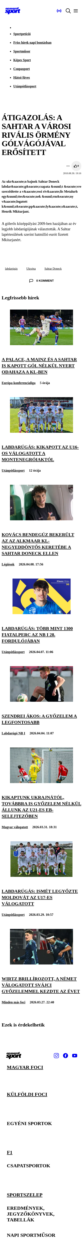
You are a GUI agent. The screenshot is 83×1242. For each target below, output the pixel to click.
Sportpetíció (22, 34)
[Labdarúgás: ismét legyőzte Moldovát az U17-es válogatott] (41, 876)
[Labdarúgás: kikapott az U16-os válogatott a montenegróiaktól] (41, 431)
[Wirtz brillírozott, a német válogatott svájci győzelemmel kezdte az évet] (41, 963)
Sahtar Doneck (53, 268)
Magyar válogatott (15, 827)
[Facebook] (65, 1055)
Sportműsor (21, 51)
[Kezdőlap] (13, 10)
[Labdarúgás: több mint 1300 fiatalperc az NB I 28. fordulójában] (41, 613)
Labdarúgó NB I (13, 733)
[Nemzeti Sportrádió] (59, 11)
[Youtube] (74, 1055)
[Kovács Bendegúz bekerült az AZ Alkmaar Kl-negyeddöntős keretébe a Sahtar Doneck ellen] (41, 519)
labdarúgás (11, 268)
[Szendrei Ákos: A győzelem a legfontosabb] (41, 700)
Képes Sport (22, 60)
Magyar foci (25, 1067)
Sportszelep (24, 1194)
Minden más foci (13, 1002)
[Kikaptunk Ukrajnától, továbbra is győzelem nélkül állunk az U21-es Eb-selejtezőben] (41, 782)
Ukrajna (31, 268)
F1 (9, 1152)
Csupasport (21, 69)
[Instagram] (56, 1055)
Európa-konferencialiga (18, 383)
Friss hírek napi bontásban (32, 42)
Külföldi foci (27, 1094)
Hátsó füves (21, 77)
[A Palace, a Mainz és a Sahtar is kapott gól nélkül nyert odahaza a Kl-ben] (41, 344)
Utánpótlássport (24, 86)
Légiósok (8, 564)
